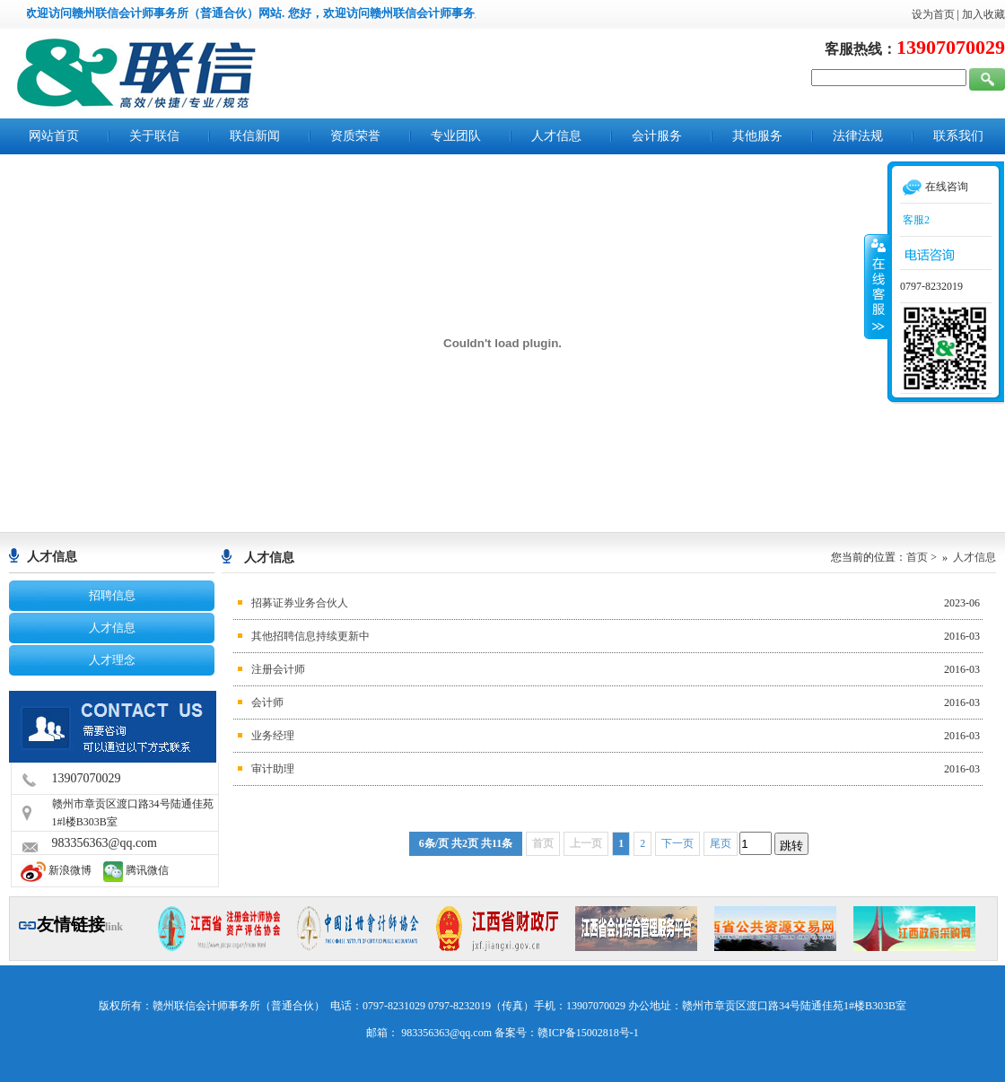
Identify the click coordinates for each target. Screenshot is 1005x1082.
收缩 (876, 286)
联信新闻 (255, 136)
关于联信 (154, 136)
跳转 (791, 845)
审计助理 (272, 769)
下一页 (677, 843)
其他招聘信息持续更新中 (310, 636)
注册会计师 (278, 669)
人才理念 (112, 660)
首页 (917, 557)
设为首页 (933, 14)
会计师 (267, 702)
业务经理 (272, 735)
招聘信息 (112, 595)
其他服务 (757, 136)
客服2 (915, 220)
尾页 (720, 843)
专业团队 (456, 136)
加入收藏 (983, 14)
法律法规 (858, 136)
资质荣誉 (355, 136)
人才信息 (556, 136)
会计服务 (657, 136)
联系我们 (958, 136)
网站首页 (54, 136)
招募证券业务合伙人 (299, 603)
